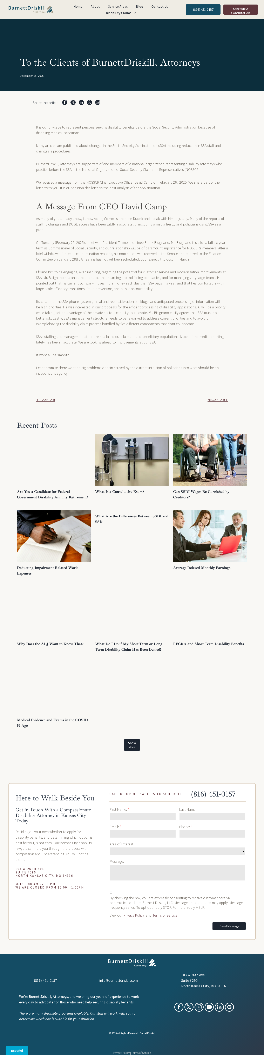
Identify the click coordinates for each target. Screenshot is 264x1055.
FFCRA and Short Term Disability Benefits (208, 644)
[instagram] (199, 1008)
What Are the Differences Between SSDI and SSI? (131, 519)
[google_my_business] (229, 1008)
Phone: (184, 826)
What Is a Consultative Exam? (119, 491)
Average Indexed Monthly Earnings (201, 567)
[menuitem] (78, 6)
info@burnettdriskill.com (118, 980)
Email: (114, 826)
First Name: (118, 809)
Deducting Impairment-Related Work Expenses (47, 570)
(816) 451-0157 (213, 794)
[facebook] (178, 1008)
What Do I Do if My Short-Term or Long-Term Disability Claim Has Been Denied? (129, 647)
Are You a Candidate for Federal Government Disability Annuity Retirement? (52, 494)
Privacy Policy (133, 915)
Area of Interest (121, 844)
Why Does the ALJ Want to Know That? (50, 644)
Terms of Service (165, 915)
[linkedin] (219, 1008)
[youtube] (209, 1008)
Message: (117, 861)
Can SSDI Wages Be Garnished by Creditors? (201, 494)
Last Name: (187, 809)
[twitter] (189, 1008)
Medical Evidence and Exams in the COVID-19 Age (53, 723)
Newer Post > (218, 400)
